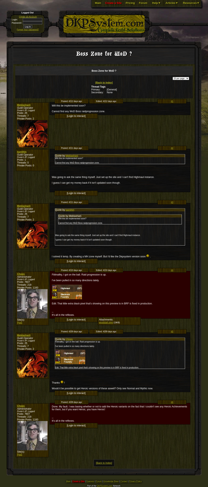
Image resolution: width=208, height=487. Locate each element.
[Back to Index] (104, 82)
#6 (172, 402)
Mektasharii (23, 105)
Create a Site (113, 2)
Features (90, 481)
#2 (172, 148)
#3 (172, 202)
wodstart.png (106, 322)
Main (98, 2)
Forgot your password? (28, 29)
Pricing (130, 2)
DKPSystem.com (105, 486)
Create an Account (28, 16)
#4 (172, 270)
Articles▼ (172, 2)
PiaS (19, 322)
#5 (172, 331)
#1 (172, 101)
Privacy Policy (135, 481)
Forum (143, 2)
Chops (21, 274)
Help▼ (156, 2)
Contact (123, 481)
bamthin (22, 151)
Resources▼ (191, 2)
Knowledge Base (111, 481)
